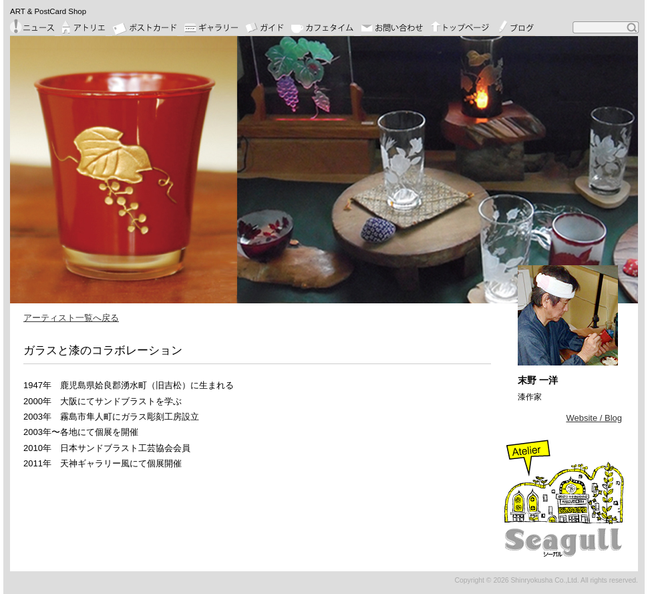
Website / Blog (594, 418)
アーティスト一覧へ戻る (71, 318)
